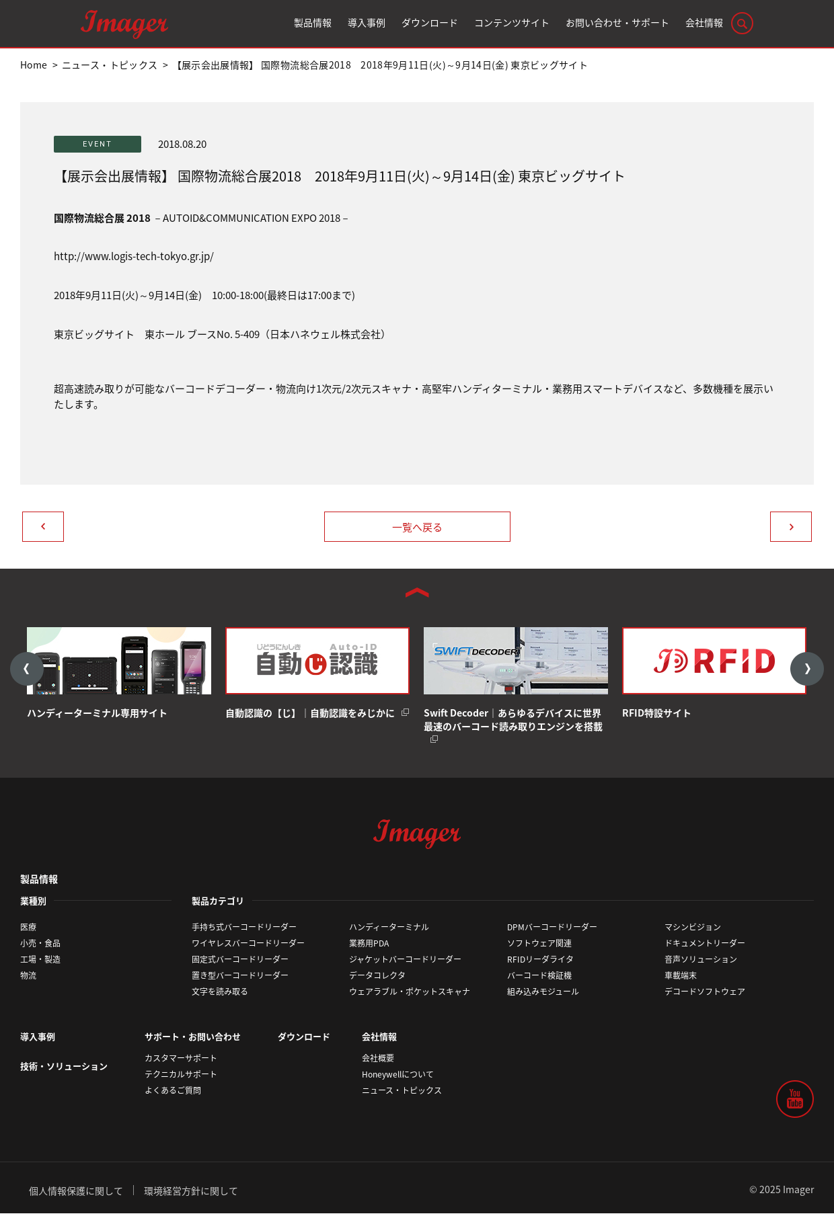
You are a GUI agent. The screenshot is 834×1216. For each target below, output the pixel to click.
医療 (28, 930)
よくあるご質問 (173, 1092)
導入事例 (37, 1038)
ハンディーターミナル (389, 930)
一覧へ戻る (417, 527)
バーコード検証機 (539, 978)
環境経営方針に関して (191, 1192)
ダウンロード (304, 1038)
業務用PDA (369, 946)
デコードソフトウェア (705, 994)
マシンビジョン (693, 930)
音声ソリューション (701, 962)
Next (807, 670)
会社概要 (378, 1060)
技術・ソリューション (64, 1067)
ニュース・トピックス (402, 1092)
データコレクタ (377, 978)
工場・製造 (40, 962)
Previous (27, 670)
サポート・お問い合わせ (193, 1038)
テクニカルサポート (181, 1076)
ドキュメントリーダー (705, 946)
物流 (28, 978)
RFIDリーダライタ (540, 962)
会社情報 (379, 1038)
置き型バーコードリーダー (240, 978)
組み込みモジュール (543, 994)
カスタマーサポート (181, 1060)
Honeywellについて (398, 1076)
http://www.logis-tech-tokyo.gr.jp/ (134, 256)
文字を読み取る (220, 994)
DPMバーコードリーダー (552, 930)
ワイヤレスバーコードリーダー (248, 946)
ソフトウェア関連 (539, 946)
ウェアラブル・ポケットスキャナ (409, 994)
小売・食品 (40, 946)
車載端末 (681, 978)
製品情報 (39, 880)
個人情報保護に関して (76, 1192)
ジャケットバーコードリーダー (405, 962)
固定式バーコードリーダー (240, 962)
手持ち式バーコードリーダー (244, 930)
